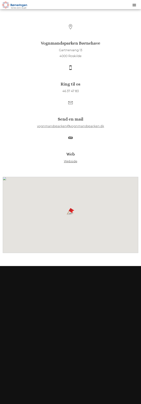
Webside (70, 161)
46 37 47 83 (70, 91)
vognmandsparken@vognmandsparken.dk (70, 126)
